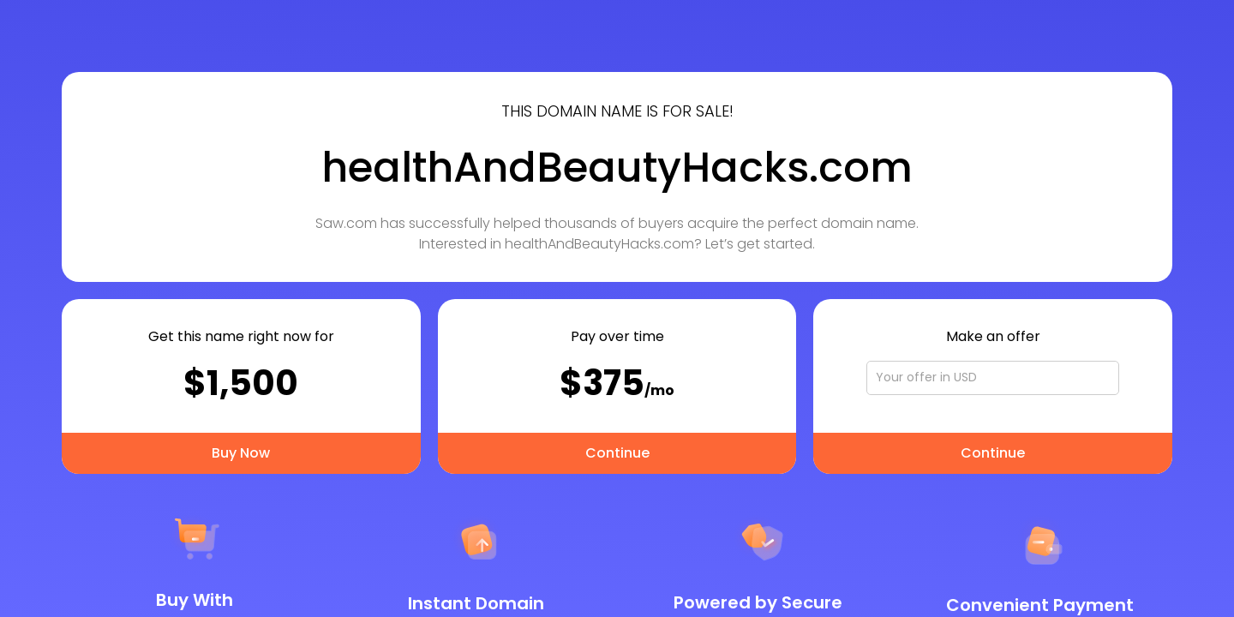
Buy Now (241, 453)
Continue (617, 453)
